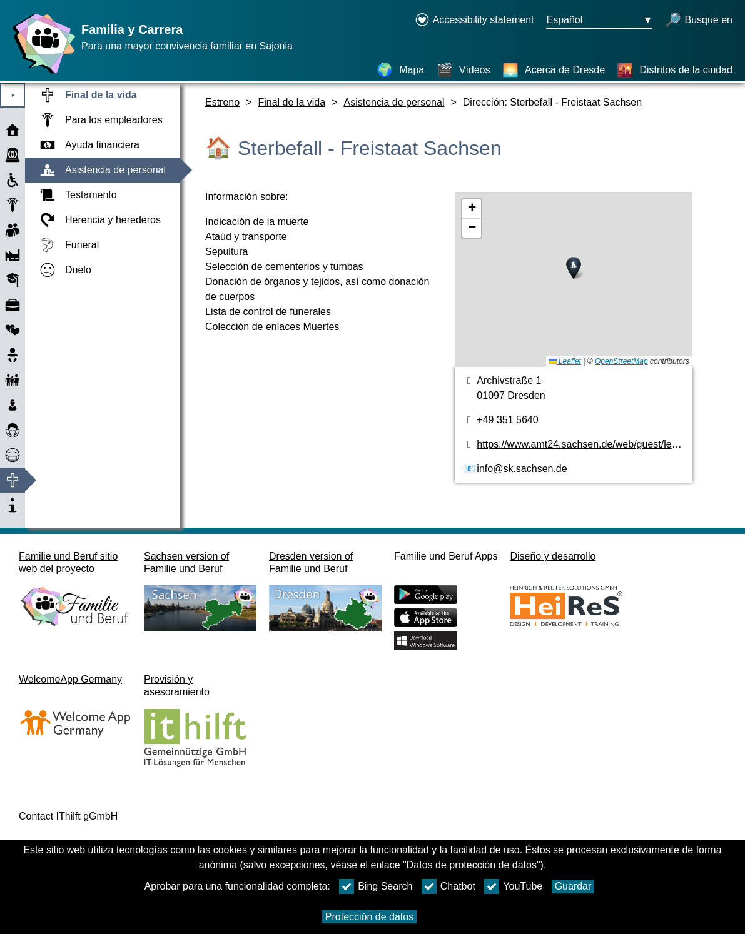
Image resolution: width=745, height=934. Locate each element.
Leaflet (565, 361)
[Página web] (40, 73)
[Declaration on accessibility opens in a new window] (474, 21)
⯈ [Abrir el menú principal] (13, 95)
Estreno (222, 102)
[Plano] (573, 279)
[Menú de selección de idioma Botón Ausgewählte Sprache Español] (599, 21)
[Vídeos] (463, 70)
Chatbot (448, 886)
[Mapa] (400, 70)
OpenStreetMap (621, 361)
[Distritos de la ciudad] (675, 70)
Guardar (573, 886)
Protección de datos (369, 916)
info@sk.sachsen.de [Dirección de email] (522, 468)
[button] (573, 268)
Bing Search (375, 886)
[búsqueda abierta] (698, 21)
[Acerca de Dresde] (553, 70)
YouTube (513, 886)
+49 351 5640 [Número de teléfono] (507, 419)
